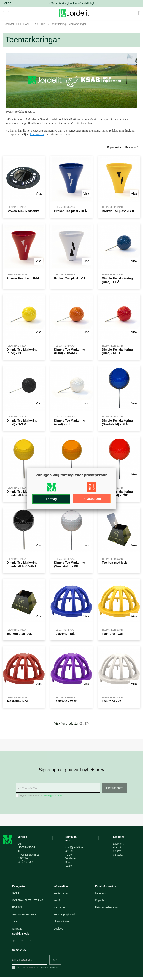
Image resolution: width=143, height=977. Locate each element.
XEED (15, 921)
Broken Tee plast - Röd (23, 278)
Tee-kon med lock (114, 562)
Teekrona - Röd (17, 701)
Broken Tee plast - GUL (118, 211)
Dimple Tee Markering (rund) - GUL (22, 351)
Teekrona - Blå (64, 633)
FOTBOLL (18, 907)
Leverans (100, 893)
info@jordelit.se (74, 847)
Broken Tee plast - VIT (69, 278)
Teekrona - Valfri (65, 701)
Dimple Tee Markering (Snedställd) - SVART (22, 564)
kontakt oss (37, 134)
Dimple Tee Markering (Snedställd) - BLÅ (117, 422)
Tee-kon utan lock (19, 633)
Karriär (57, 900)
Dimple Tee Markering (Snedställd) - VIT (69, 564)
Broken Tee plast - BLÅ (70, 211)
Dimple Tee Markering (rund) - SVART (22, 422)
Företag (51, 499)
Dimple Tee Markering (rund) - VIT (69, 422)
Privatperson (92, 498)
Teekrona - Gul (112, 633)
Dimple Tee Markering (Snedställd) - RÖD (117, 493)
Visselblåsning (62, 921)
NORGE (7, 3)
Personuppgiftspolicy (66, 914)
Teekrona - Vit (111, 701)
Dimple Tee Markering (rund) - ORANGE (69, 351)
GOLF (15, 893)
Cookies (58, 928)
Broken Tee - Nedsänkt (23, 211)
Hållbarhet (60, 907)
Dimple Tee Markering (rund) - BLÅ (117, 280)
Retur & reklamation (106, 907)
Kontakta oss (61, 893)
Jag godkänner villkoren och (41, 796)
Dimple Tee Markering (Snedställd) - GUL (22, 493)
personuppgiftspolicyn (53, 796)
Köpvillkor (100, 900)
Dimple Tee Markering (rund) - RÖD (117, 351)
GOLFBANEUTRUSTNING (27, 900)
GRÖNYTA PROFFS (24, 914)
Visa (39, 193)
